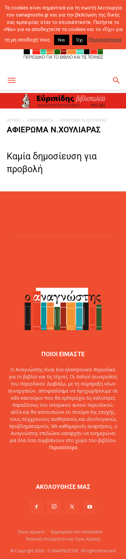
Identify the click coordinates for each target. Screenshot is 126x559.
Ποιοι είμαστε (31, 532)
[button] (11, 80)
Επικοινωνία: (40, 461)
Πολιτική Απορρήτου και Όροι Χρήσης (63, 539)
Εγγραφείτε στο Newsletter (77, 532)
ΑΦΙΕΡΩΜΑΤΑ (40, 120)
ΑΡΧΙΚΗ (13, 120)
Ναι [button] (61, 39)
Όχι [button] (79, 39)
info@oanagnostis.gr (77, 461)
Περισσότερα (63, 447)
